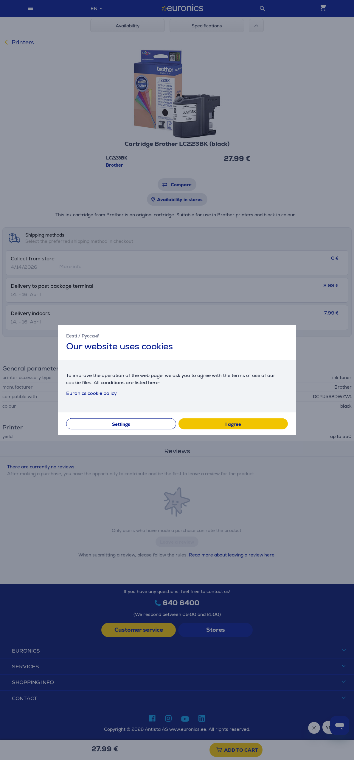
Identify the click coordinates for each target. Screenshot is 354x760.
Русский (91, 336)
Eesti (71, 336)
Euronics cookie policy (91, 393)
